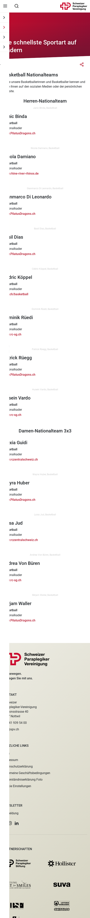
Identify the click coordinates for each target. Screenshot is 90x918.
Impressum (10, 760)
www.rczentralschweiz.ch (20, 459)
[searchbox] (16, 5)
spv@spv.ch (11, 729)
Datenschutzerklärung (18, 766)
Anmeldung (10, 813)
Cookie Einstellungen (17, 786)
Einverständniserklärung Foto (22, 779)
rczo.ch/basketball (15, 294)
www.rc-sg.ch (12, 334)
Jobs (6, 753)
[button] (4, 823)
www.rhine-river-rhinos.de (21, 173)
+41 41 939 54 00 (15, 723)
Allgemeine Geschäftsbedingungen (26, 773)
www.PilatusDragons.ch (19, 133)
